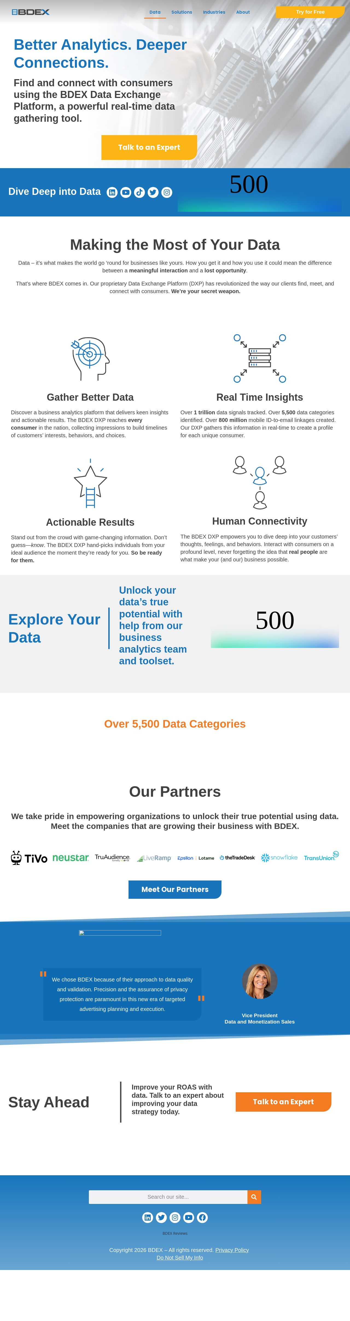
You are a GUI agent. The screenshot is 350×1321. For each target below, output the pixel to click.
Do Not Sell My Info (179, 1258)
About (243, 12)
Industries (214, 12)
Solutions (181, 12)
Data (155, 12)
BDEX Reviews (174, 1233)
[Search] (254, 1197)
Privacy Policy (232, 1250)
